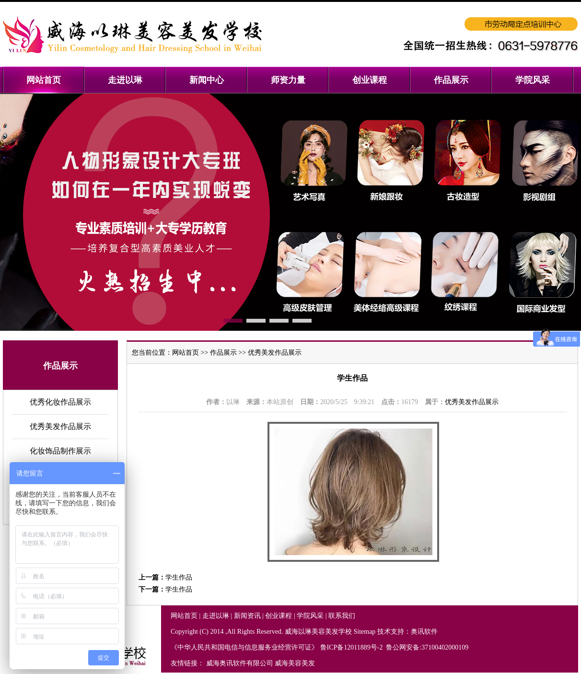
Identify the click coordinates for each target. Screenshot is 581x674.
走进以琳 (215, 615)
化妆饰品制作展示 (60, 451)
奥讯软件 (424, 631)
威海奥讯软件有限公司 (239, 663)
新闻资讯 (247, 615)
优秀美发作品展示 (60, 426)
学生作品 (178, 577)
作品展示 (223, 352)
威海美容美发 (295, 663)
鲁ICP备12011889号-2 (352, 647)
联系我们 (341, 615)
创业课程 (278, 615)
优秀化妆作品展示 (60, 402)
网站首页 (185, 352)
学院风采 (310, 615)
